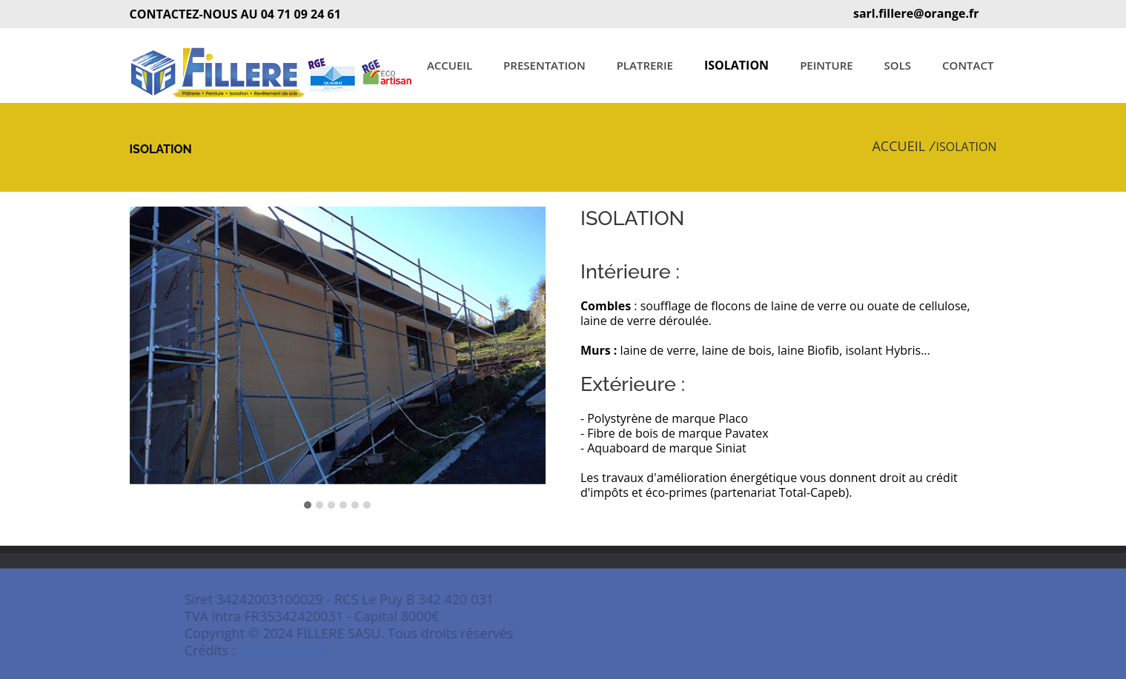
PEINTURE (826, 65)
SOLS (897, 65)
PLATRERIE (645, 65)
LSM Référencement (301, 651)
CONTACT (967, 65)
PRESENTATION (544, 65)
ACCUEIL (449, 65)
